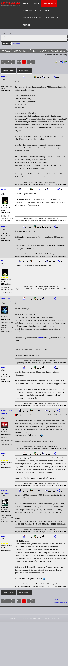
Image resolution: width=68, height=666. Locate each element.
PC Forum (6, 51)
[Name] (34, 36)
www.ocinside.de (36, 618)
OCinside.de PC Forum (60, 602)
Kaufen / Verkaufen (32, 18)
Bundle (41, 337)
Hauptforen (28, 11)
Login (34, 3)
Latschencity (7, 301)
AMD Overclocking (21, 51)
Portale (26, 25)
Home (25, 3)
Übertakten (48, 3)
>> (33, 62)
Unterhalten (52, 18)
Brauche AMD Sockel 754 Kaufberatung (49, 51)
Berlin (5, 192)
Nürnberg (6, 493)
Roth (5, 416)
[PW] (34, 40)
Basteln (43, 11)
